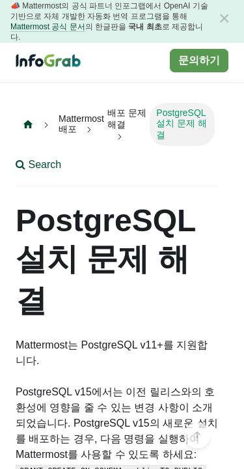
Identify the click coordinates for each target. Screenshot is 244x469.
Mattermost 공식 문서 (47, 26)
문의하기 (199, 60)
